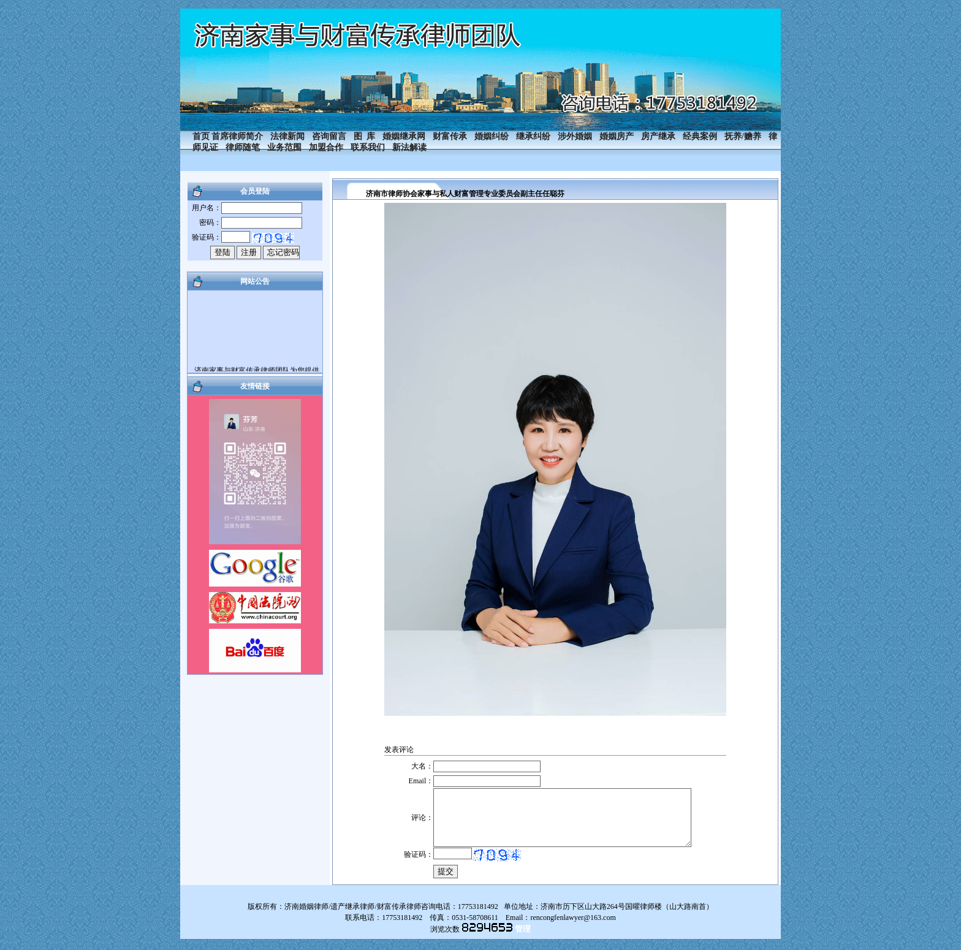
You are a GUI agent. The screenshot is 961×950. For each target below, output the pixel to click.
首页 (201, 136)
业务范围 (284, 147)
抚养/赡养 (742, 136)
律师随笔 (243, 147)
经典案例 (700, 136)
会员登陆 (255, 191)
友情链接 (255, 386)
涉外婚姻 (575, 136)
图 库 (364, 136)
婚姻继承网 (403, 136)
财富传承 (450, 136)
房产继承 (658, 136)
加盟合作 (326, 147)
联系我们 (368, 147)
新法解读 (409, 147)
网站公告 (255, 281)
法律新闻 (287, 136)
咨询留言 (329, 136)
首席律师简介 (237, 136)
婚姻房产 (616, 136)
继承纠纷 (533, 136)
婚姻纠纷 (491, 136)
